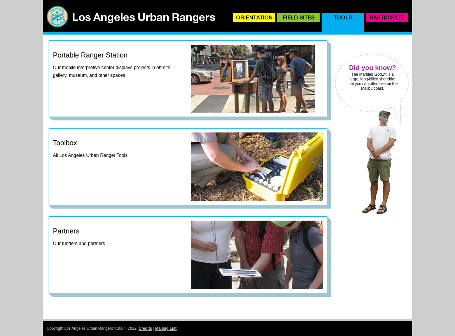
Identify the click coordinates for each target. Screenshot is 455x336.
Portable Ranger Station (90, 55)
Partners (66, 231)
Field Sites (299, 17)
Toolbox (65, 143)
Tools (343, 17)
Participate (387, 17)
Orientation (254, 17)
